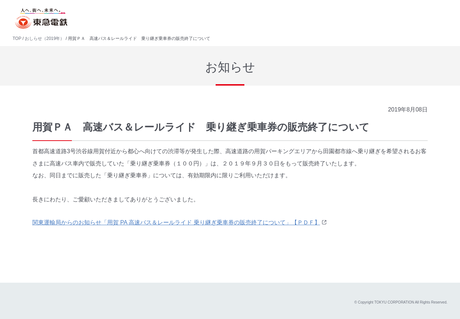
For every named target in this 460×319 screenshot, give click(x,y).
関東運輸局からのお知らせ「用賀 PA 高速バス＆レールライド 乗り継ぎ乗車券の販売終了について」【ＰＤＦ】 (176, 222)
